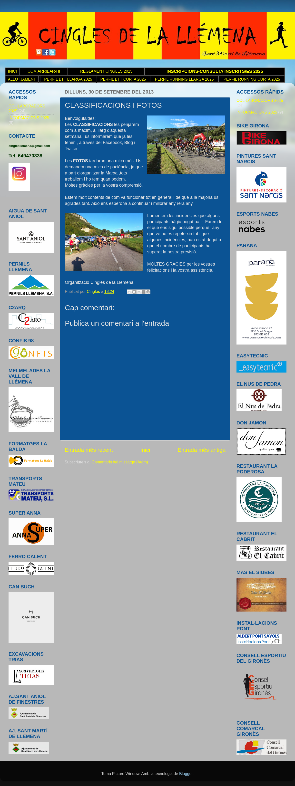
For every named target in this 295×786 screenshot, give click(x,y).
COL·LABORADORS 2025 (259, 100)
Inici (145, 450)
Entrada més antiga (201, 450)
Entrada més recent (89, 450)
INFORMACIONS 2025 (29, 117)
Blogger (186, 773)
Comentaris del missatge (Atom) (120, 462)
